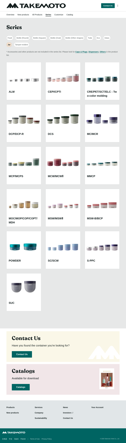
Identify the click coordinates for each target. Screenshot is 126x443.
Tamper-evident (21, 45)
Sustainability (41, 418)
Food (10, 38)
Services (39, 407)
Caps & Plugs (81, 52)
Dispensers (94, 52)
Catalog (69, 15)
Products (10, 407)
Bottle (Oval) (55, 38)
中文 (10, 439)
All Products (37, 15)
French (23, 439)
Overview (10, 15)
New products (23, 15)
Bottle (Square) (39, 38)
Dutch (16, 439)
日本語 (4, 439)
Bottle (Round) (23, 38)
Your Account (97, 407)
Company (39, 413)
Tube (90, 38)
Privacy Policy (47, 439)
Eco (98, 38)
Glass (107, 38)
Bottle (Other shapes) (74, 38)
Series (48, 15)
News (65, 407)
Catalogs (20, 387)
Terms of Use (35, 439)
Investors (67, 413)
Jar (9, 45)
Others (103, 52)
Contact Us (108, 6)
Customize (58, 15)
